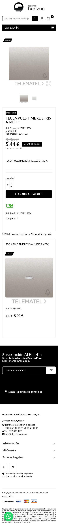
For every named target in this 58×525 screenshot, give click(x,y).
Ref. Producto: (13, 213)
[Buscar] (20, 18)
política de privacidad (30, 391)
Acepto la (25, 391)
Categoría (12, 27)
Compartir (18, 218)
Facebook (3, 467)
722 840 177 (15, 431)
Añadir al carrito (30, 194)
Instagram (12, 467)
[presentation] (28, 383)
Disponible (11, 112)
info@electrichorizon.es (16, 434)
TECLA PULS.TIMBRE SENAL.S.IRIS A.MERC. (27, 244)
